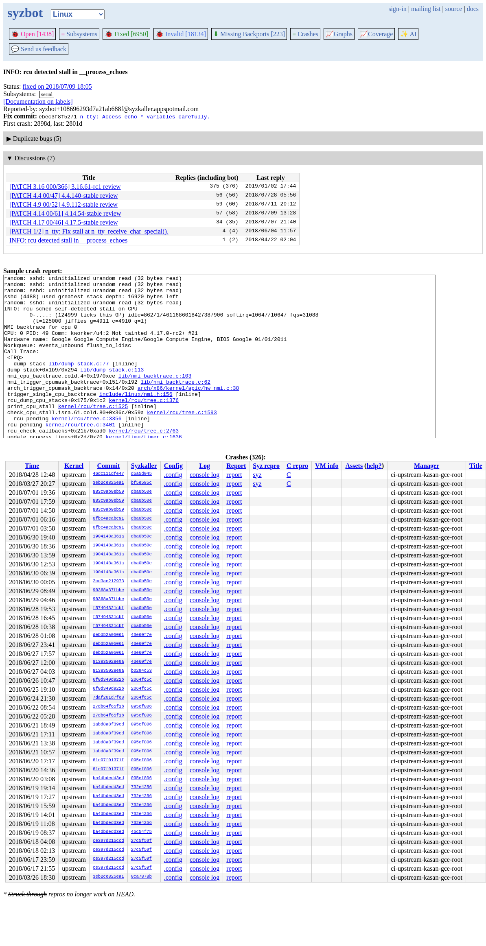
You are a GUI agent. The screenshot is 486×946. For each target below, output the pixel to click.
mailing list (425, 8)
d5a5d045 (141, 474)
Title (475, 465)
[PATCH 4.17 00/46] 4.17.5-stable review (63, 222)
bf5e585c (141, 483)
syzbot (25, 12)
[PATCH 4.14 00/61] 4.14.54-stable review (65, 213)
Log (204, 465)
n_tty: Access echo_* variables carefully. (145, 116)
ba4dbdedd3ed (108, 778)
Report (236, 465)
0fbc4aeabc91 (108, 519)
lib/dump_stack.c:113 (112, 389)
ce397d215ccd (108, 841)
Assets (354, 465)
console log (204, 474)
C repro (297, 465)
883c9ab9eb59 (108, 492)
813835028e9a (108, 662)
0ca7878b (141, 877)
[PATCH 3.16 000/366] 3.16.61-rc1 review (65, 186)
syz (257, 474)
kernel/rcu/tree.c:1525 (93, 433)
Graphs (339, 34)
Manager (426, 465)
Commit (108, 465)
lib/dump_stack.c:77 (78, 381)
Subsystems (79, 34)
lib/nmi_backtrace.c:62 (175, 403)
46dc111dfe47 (108, 474)
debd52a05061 (108, 635)
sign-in (397, 8)
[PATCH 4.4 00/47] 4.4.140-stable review (63, 195)
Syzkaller (144, 465)
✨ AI (408, 34)
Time (32, 465)
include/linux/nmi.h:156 (135, 418)
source (453, 8)
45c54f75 (141, 832)
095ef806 (141, 707)
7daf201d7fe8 (108, 698)
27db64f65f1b (108, 707)
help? (373, 465)
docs (473, 8)
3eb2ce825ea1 (108, 483)
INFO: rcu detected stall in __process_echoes (68, 240)
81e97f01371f (108, 760)
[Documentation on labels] (38, 101)
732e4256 (141, 787)
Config (173, 465)
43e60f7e (141, 635)
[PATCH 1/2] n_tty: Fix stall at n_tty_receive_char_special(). (89, 231)
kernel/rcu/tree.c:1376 (144, 425)
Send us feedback (38, 49)
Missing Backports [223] (249, 34)
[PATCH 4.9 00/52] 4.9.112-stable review (63, 204)
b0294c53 (141, 671)
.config (173, 474)
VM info (326, 465)
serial (47, 94)
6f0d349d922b (108, 680)
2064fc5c (141, 680)
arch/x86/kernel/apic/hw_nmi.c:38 (188, 411)
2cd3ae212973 (108, 581)
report (234, 474)
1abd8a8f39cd (108, 725)
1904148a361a (108, 537)
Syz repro (266, 465)
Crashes (305, 34)
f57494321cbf (108, 608)
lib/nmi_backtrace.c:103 (154, 396)
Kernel (73, 465)
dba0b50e (141, 492)
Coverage (376, 34)
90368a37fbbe (108, 590)
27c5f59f (141, 841)
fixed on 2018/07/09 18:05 (57, 86)
